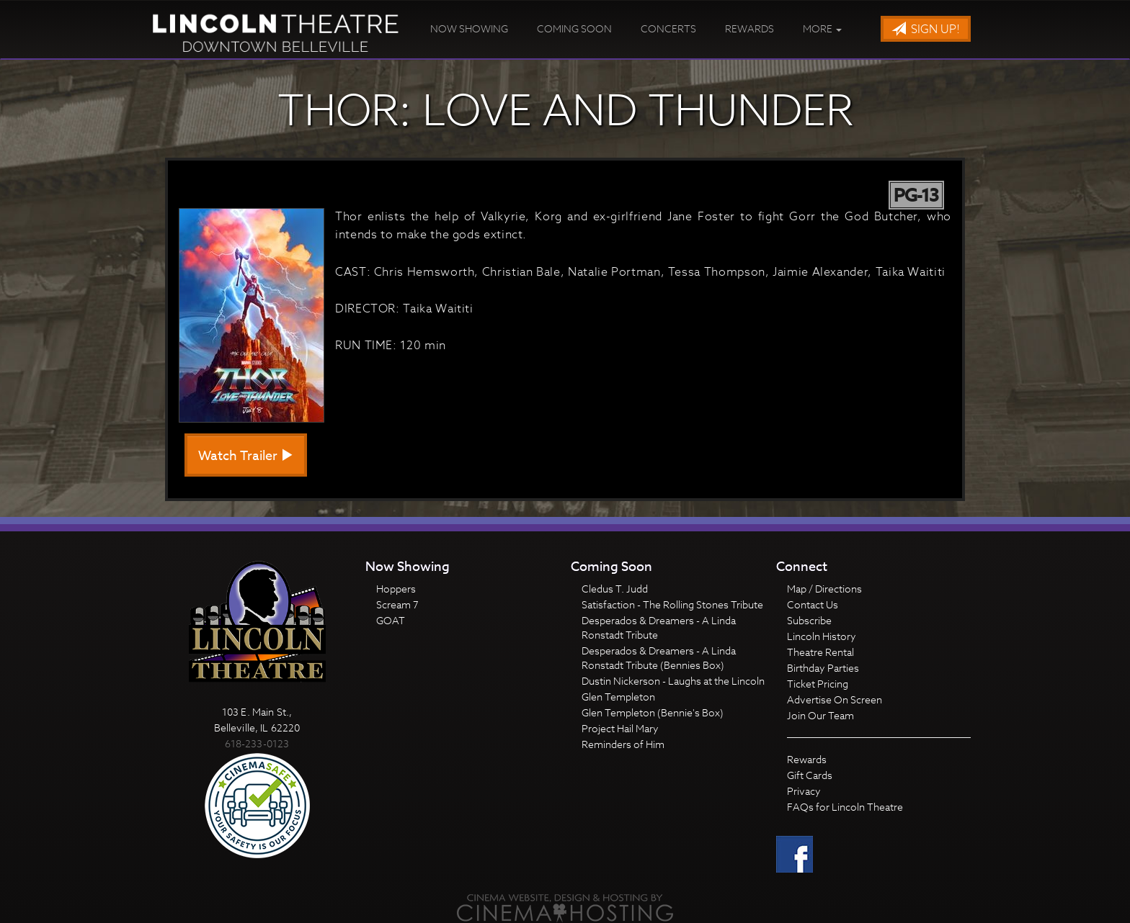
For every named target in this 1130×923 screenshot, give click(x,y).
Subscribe (809, 620)
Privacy (804, 791)
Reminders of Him (623, 744)
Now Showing (469, 28)
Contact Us (812, 604)
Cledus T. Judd (615, 588)
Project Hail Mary (620, 728)
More (822, 28)
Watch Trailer (245, 456)
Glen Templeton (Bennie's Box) (653, 712)
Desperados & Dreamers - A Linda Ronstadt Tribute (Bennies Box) (659, 658)
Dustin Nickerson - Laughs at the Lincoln (673, 681)
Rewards (749, 28)
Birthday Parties (823, 668)
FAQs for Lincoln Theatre (845, 807)
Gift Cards (809, 775)
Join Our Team (820, 715)
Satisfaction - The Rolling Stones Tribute (672, 604)
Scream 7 (397, 604)
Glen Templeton (618, 696)
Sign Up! (925, 29)
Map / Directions (824, 588)
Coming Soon (574, 28)
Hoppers (396, 588)
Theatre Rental (820, 652)
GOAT (390, 620)
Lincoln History (821, 636)
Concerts (668, 28)
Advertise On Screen (834, 699)
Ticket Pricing (817, 683)
